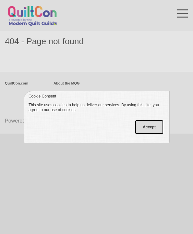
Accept (149, 127)
